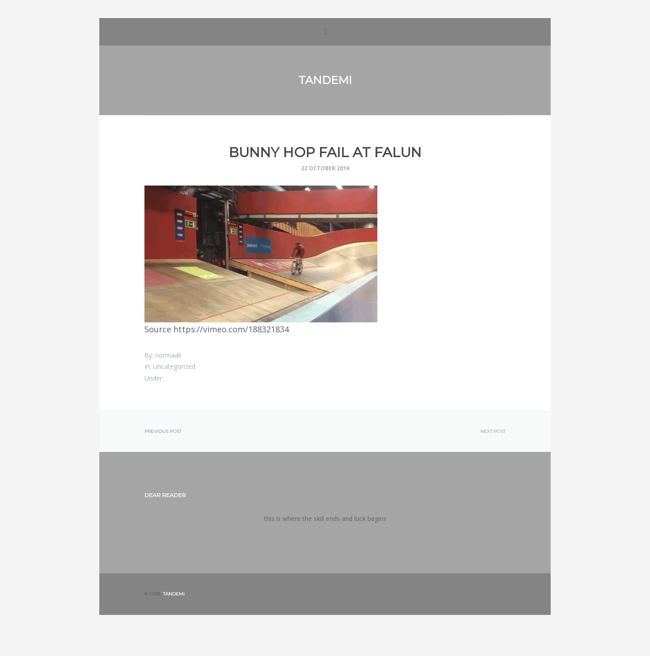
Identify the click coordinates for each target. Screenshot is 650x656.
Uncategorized (174, 366)
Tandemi (325, 80)
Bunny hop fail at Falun (325, 152)
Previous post (162, 431)
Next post (493, 431)
